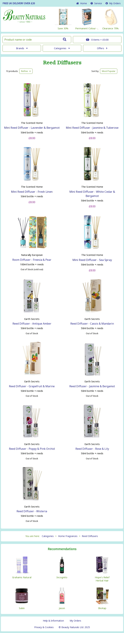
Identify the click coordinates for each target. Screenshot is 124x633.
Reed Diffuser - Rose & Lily (92, 449)
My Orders (113, 3)
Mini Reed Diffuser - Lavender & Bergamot (32, 128)
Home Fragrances (67, 536)
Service (96, 3)
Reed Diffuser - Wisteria (32, 511)
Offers (102, 48)
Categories (62, 48)
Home (81, 3)
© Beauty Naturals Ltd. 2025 (74, 627)
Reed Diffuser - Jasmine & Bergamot (92, 386)
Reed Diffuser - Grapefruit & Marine (32, 386)
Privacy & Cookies (44, 627)
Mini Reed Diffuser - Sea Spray (92, 260)
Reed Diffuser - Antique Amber (31, 323)
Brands (22, 48)
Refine (26, 71)
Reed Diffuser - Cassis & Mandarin (92, 323)
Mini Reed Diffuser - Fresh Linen (32, 192)
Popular (108, 71)
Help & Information (53, 620)
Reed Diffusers (62, 62)
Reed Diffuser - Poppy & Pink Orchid (32, 449)
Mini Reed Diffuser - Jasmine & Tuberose (92, 128)
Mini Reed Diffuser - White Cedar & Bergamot (92, 194)
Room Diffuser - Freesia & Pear (31, 260)
